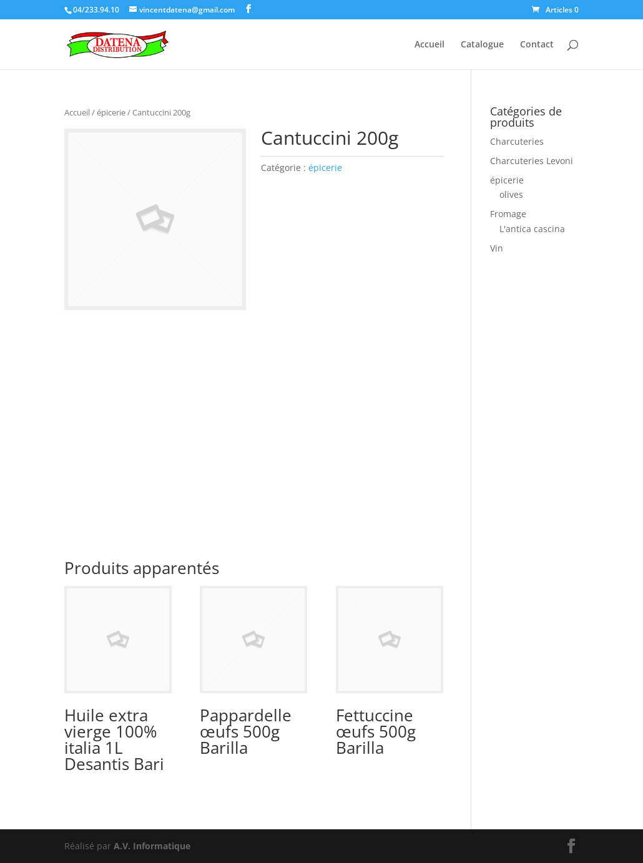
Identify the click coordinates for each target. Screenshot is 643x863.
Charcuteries (517, 141)
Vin (496, 248)
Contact (537, 45)
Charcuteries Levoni (531, 161)
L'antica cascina (532, 229)
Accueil (429, 45)
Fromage (508, 214)
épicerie (111, 112)
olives (511, 194)
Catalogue (482, 45)
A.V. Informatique (152, 846)
